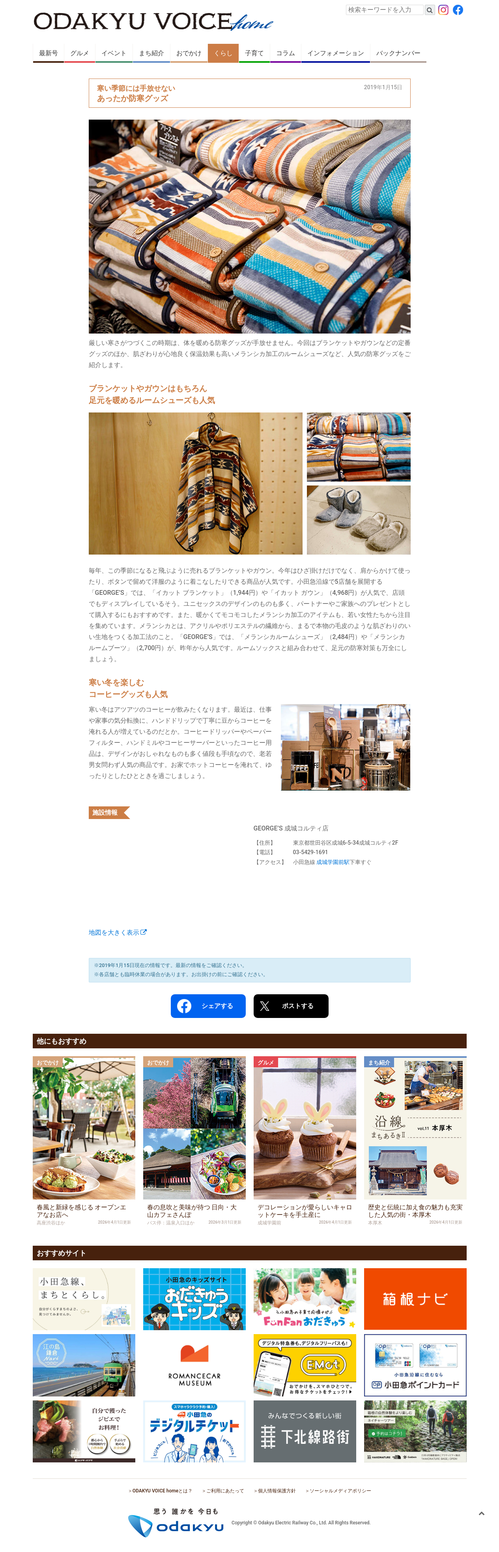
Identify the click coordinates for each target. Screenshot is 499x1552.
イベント (114, 53)
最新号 (48, 53)
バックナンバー (398, 53)
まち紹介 (151, 53)
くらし (223, 53)
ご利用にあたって (225, 1491)
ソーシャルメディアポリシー (340, 1491)
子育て (254, 53)
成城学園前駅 (332, 862)
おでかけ (189, 53)
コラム (285, 53)
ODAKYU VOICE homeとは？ (162, 1491)
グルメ (79, 53)
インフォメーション (335, 53)
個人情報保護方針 (277, 1491)
